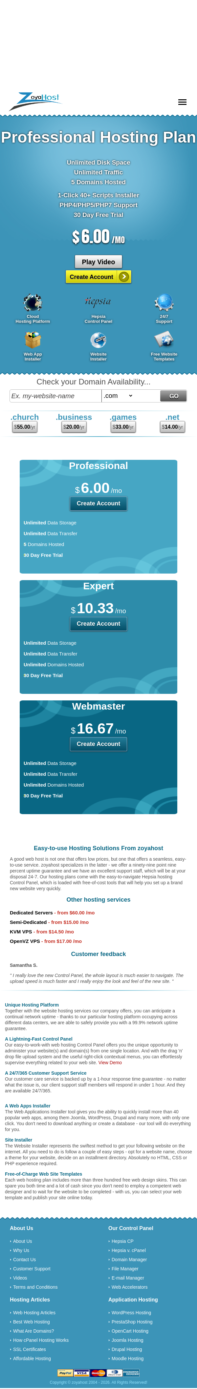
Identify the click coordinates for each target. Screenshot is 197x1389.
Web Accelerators (129, 1287)
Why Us (21, 1250)
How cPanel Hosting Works (41, 1340)
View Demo (110, 1062)
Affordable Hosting (32, 1358)
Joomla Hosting (127, 1340)
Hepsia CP (123, 1241)
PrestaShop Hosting (132, 1321)
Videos (20, 1278)
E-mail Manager (128, 1278)
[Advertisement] (98, 46)
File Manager (125, 1268)
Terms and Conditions (35, 1287)
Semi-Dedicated (28, 922)
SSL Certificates (29, 1349)
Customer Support (32, 1268)
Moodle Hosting (127, 1358)
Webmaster (98, 706)
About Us (22, 1241)
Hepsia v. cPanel (129, 1250)
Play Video (98, 261)
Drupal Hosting (127, 1349)
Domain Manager (129, 1259)
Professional (98, 465)
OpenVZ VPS (25, 941)
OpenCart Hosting (130, 1331)
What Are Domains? (33, 1331)
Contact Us (24, 1259)
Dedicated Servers (31, 912)
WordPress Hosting (131, 1312)
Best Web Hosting (31, 1321)
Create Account (91, 277)
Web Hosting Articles (34, 1312)
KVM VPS (21, 931)
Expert (98, 585)
